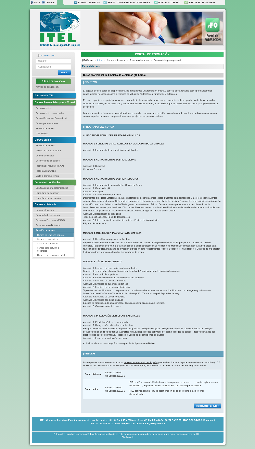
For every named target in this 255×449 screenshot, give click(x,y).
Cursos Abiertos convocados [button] (50, 113)
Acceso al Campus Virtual (48, 150)
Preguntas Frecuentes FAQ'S (50, 220)
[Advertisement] (52, 283)
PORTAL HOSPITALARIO (199, 2)
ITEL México (42, 133)
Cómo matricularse (45, 155)
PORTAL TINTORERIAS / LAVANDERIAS (126, 2)
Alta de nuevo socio (53, 81)
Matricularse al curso (207, 406)
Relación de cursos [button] (45, 128)
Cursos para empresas (47, 123)
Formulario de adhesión (47, 193)
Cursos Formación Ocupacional (51, 118)
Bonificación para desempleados (52, 188)
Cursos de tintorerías (47, 243)
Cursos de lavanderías (48, 239)
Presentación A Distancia (48, 225)
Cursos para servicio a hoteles (52, 255)
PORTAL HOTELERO (167, 2)
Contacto (48, 2)
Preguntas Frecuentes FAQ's (50, 166)
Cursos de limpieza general (50, 235)
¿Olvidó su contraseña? (47, 87)
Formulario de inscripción (48, 198)
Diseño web (127, 437)
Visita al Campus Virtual (47, 176)
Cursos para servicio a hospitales (48, 249)
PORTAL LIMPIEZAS (87, 2)
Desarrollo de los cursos (48, 160)
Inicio (35, 2)
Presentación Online (46, 171)
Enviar (64, 72)
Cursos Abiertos (44, 108)
